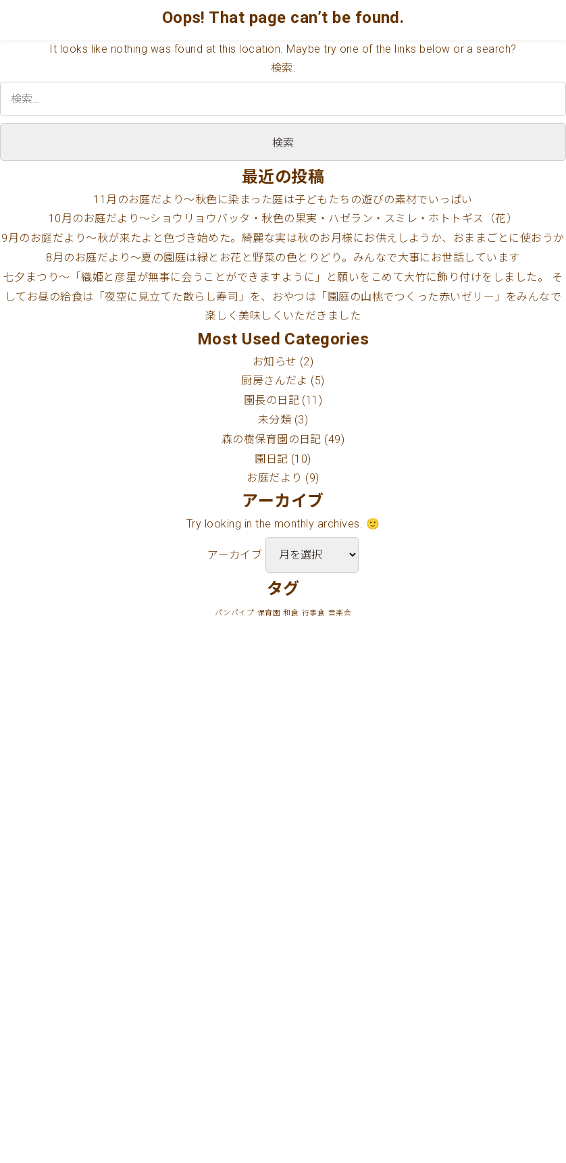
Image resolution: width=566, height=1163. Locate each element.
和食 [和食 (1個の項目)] (291, 613)
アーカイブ (234, 554)
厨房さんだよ (274, 380)
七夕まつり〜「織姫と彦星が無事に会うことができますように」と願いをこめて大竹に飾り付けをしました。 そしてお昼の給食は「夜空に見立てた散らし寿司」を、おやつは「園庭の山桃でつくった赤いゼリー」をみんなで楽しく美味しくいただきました (283, 297)
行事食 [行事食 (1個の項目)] (313, 613)
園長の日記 (271, 400)
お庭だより (274, 477)
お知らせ (275, 361)
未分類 (274, 419)
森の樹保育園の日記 (271, 439)
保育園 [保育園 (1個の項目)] (268, 613)
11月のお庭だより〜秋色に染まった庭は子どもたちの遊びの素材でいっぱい (283, 199)
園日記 (271, 459)
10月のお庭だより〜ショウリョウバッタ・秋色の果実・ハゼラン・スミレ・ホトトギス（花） (283, 218)
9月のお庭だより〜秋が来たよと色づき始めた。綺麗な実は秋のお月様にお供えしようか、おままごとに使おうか (282, 238)
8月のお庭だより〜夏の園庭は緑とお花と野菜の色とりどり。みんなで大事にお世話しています (283, 257)
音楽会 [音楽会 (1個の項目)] (339, 613)
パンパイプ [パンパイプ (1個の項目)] (234, 613)
